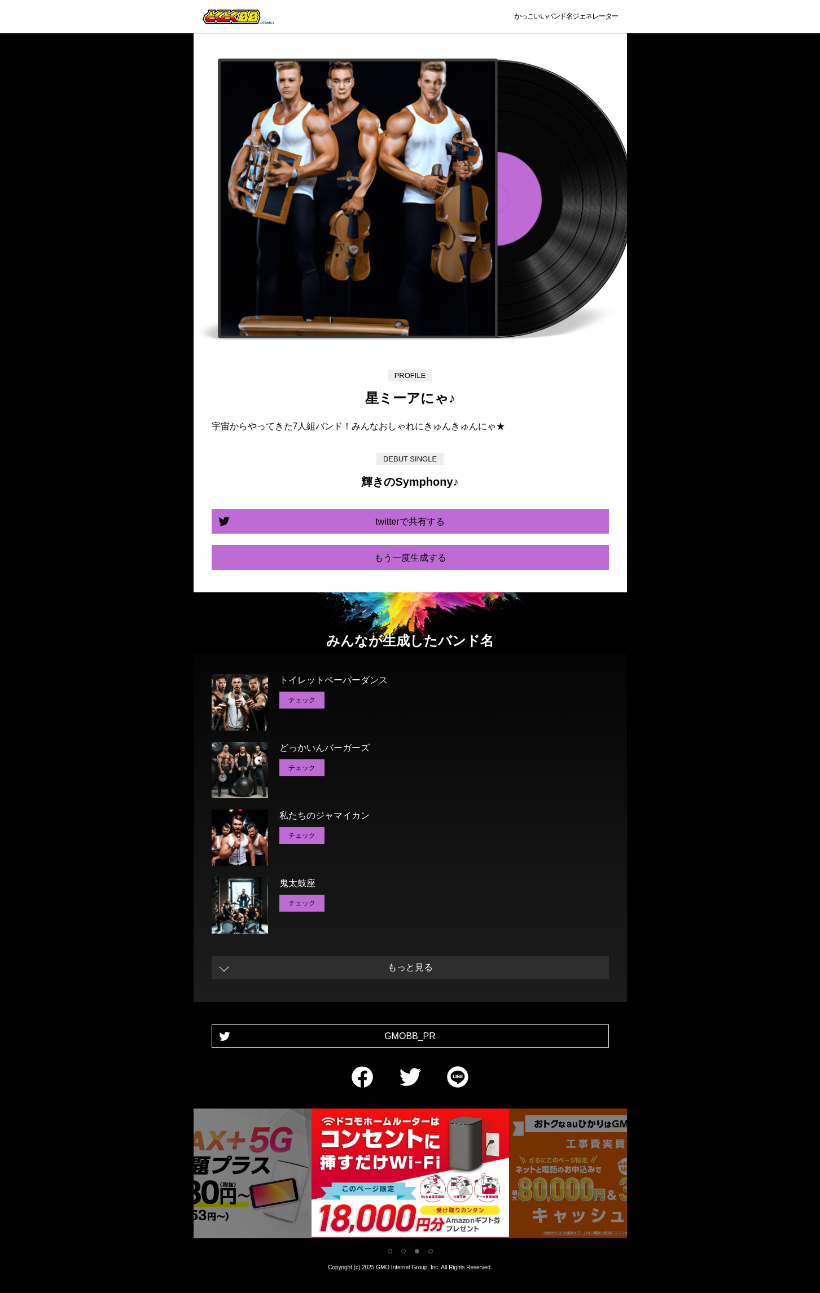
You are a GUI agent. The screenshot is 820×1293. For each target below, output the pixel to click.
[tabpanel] (410, 1175)
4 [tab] (430, 1251)
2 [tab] (403, 1251)
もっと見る (410, 967)
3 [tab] (417, 1251)
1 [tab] (390, 1251)
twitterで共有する (410, 521)
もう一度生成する (410, 557)
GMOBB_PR (410, 1036)
